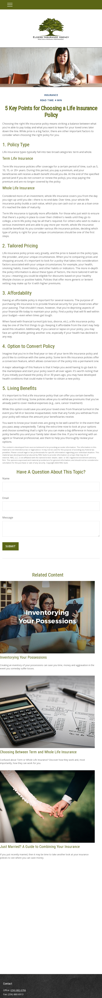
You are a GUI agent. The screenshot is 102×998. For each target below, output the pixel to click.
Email (5, 498)
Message (7, 517)
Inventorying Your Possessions (23, 657)
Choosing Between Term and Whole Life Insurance (38, 752)
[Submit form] (10, 546)
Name (5, 478)
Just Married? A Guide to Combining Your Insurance (40, 846)
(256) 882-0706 (18, 990)
